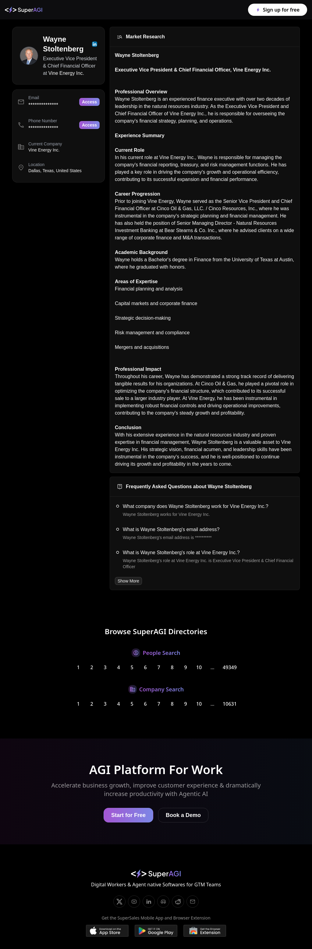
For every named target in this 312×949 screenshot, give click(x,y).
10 (199, 667)
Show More (128, 581)
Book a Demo (183, 815)
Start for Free (128, 815)
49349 (230, 667)
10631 (230, 703)
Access (89, 101)
